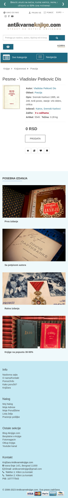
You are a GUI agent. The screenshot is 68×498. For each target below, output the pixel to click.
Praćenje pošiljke (11, 417)
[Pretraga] (57, 38)
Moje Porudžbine (11, 410)
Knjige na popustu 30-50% (19, 352)
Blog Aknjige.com (11, 433)
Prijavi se (36, 13)
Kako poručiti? (9, 384)
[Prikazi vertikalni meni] (6, 57)
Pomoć (50, 13)
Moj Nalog (7, 404)
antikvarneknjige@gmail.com (27, 469)
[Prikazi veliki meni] (40, 57)
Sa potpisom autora (15, 265)
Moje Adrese (8, 407)
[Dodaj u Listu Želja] (28, 151)
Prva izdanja (11, 221)
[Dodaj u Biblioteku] (34, 151)
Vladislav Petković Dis (45, 88)
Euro (60, 12)
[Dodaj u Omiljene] (41, 151)
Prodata (35, 138)
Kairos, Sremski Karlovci (48, 108)
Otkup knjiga (8, 443)
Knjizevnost (20, 68)
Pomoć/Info (8, 381)
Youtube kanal (9, 446)
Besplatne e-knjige (11, 436)
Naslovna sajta (10, 374)
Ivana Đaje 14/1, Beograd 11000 (21, 465)
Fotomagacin (9, 439)
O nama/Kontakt (10, 378)
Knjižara (6, 387)
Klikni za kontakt (24, 472)
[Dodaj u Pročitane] (47, 151)
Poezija (34, 68)
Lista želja (7, 413)
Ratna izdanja (12, 308)
